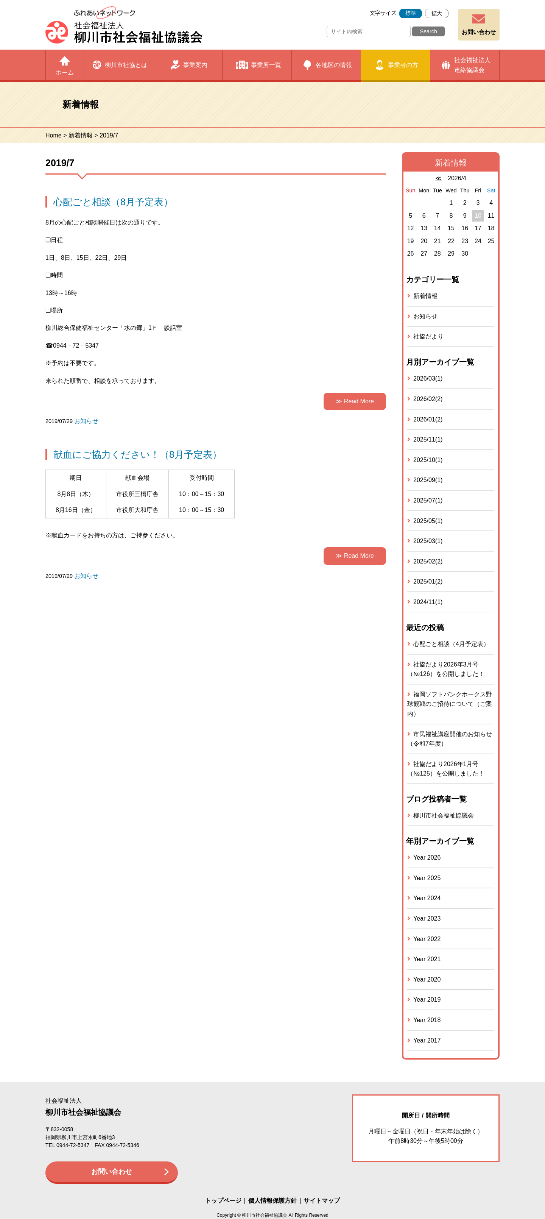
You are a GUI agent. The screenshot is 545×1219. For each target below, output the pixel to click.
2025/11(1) (427, 439)
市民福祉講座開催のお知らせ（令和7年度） (449, 739)
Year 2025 (427, 878)
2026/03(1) (427, 378)
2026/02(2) (427, 399)
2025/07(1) (427, 500)
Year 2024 (427, 898)
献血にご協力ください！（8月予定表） (137, 454)
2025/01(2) (427, 581)
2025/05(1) (427, 521)
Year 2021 (427, 959)
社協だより (428, 336)
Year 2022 (427, 939)
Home (53, 135)
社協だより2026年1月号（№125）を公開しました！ (445, 769)
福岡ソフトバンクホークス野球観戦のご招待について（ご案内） (449, 704)
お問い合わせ (479, 32)
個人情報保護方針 (272, 1201)
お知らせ (86, 421)
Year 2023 (427, 918)
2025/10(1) (427, 460)
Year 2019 (427, 999)
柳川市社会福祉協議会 (443, 815)
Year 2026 (427, 857)
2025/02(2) (427, 561)
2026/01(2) (427, 419)
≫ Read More (355, 401)
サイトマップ (322, 1201)
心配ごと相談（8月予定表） (113, 202)
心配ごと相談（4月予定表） (451, 644)
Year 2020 (427, 979)
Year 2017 (427, 1040)
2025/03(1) (427, 541)
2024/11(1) (427, 602)
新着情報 (81, 135)
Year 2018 (427, 1020)
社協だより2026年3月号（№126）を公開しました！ (445, 669)
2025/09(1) (427, 480)
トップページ (223, 1201)
